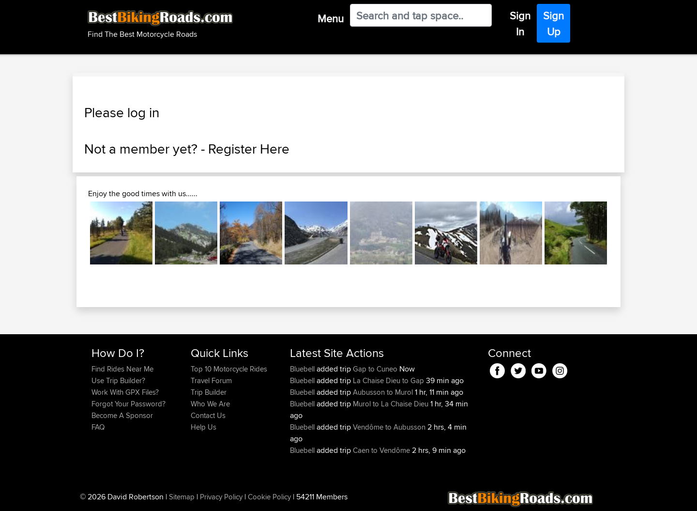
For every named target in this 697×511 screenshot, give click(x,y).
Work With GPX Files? (125, 392)
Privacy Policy (221, 497)
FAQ (98, 427)
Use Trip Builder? (118, 380)
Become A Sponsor (122, 415)
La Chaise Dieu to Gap (388, 380)
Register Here (248, 148)
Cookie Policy (269, 497)
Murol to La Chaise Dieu (390, 404)
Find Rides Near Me (122, 369)
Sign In (520, 23)
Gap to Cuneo (375, 369)
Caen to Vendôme (381, 450)
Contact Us (208, 415)
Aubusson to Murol (383, 392)
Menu (331, 18)
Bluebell (303, 369)
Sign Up (553, 23)
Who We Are (210, 404)
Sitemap (182, 497)
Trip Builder (209, 392)
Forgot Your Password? (128, 404)
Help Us (203, 427)
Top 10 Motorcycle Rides (229, 369)
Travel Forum (211, 380)
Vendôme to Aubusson (389, 427)
